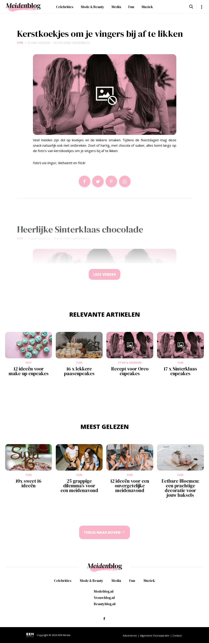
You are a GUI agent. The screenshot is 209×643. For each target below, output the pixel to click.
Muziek (147, 6)
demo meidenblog (77, 42)
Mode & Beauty (92, 6)
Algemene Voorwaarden (154, 635)
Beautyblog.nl (104, 604)
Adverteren (130, 635)
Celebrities (64, 6)
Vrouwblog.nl (104, 597)
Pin (111, 181)
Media (116, 6)
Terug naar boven (101, 532)
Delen (84, 181)
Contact (177, 635)
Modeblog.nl (103, 591)
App (125, 181)
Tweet (98, 181)
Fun (131, 6)
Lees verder (104, 274)
